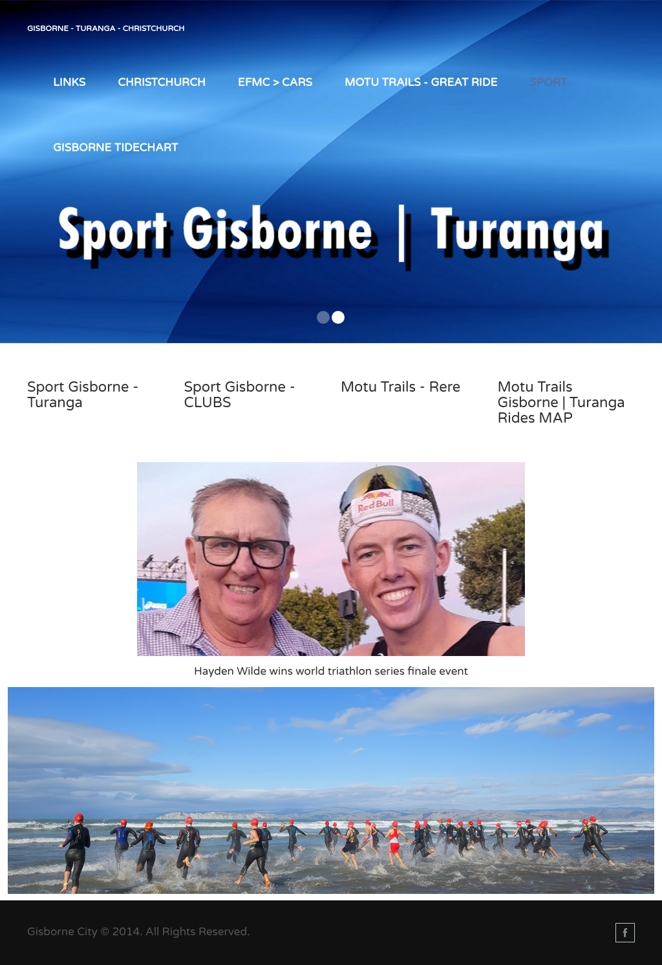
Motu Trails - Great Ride (421, 82)
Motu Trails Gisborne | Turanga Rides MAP (561, 403)
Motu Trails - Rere (400, 387)
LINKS (69, 82)
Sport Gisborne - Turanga (82, 395)
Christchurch (162, 82)
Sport (548, 82)
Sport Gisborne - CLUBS (239, 395)
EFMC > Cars (275, 82)
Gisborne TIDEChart (115, 147)
